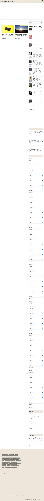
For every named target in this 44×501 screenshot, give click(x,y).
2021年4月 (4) (31, 298)
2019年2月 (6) (31, 362)
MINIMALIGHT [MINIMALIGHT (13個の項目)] (4, 455)
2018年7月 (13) (31, 380)
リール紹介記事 (32, 423)
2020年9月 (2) (31, 315)
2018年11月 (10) (32, 370)
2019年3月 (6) (31, 360)
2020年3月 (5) (31, 330)
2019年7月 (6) (31, 350)
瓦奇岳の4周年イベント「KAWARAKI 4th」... (36, 36)
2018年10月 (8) (31, 372)
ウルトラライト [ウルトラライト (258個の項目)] (7, 460)
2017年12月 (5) (31, 397)
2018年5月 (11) (31, 384)
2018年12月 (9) (31, 367)
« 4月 (29, 445)
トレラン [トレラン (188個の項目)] (10, 463)
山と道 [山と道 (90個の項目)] (3, 467)
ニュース (31, 421)
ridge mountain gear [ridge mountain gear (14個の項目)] (5, 458)
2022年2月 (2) (31, 274)
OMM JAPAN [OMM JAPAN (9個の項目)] (16, 455)
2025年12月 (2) (31, 170)
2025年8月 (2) (31, 177)
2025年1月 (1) (31, 192)
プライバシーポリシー (7, 496)
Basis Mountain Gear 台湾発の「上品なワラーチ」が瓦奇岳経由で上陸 (35, 141)
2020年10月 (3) (31, 313)
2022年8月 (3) (31, 259)
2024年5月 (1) (31, 209)
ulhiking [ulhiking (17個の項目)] (5, 459)
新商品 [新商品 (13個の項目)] (6, 467)
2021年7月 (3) (31, 291)
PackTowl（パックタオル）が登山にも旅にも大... (37, 100)
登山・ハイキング (33, 430)
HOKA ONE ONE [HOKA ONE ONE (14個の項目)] (11, 454)
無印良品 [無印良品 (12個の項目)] (9, 467)
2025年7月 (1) (31, 180)
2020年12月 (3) (31, 308)
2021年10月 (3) (31, 283)
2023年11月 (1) (31, 224)
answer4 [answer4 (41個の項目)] (7, 454)
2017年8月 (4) (31, 407)
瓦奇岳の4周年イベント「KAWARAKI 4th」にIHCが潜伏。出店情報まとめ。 (35, 146)
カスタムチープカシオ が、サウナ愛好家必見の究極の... (37, 84)
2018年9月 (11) (31, 375)
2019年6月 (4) (31, 352)
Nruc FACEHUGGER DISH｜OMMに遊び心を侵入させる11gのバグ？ (35, 136)
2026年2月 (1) (31, 165)
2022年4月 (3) (31, 269)
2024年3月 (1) (31, 214)
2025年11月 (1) (31, 172)
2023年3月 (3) (31, 241)
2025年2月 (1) (31, 190)
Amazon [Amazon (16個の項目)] (3, 454)
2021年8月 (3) (31, 288)
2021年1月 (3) (31, 306)
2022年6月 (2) (31, 264)
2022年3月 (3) (31, 271)
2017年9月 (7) (31, 404)
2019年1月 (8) (31, 365)
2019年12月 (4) (31, 338)
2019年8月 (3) (31, 348)
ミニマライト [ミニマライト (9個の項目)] (9, 464)
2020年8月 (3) (31, 318)
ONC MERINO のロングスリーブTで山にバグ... (37, 69)
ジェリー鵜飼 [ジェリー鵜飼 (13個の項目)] (8, 462)
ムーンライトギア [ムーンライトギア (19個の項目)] (14, 464)
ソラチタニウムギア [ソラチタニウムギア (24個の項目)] (14, 462)
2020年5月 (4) (31, 325)
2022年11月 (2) (31, 251)
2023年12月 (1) (31, 222)
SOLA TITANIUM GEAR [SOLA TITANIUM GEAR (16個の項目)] (13, 458)
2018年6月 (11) (31, 382)
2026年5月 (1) (31, 158)
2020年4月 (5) (31, 328)
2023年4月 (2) (31, 239)
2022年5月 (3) (31, 266)
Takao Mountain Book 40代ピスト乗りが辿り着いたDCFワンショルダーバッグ (35, 150)
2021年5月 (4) (31, 296)
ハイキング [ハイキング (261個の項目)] (13, 463)
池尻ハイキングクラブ (7, 1)
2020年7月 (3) (31, 320)
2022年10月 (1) (31, 254)
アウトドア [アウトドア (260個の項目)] (17, 459)
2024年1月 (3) (31, 219)
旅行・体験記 (32, 426)
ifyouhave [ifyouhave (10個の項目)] (16, 454)
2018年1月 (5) (31, 394)
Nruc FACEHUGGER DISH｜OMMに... (37, 61)
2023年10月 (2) (31, 227)
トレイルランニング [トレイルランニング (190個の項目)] (5, 463)
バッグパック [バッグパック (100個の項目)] (18, 463)
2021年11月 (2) (31, 281)
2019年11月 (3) (31, 340)
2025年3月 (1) (31, 187)
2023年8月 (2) (31, 229)
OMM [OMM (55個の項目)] (8, 455)
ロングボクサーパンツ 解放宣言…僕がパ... (37, 92)
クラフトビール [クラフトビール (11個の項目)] (18, 460)
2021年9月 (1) (31, 286)
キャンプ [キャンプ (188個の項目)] (11, 460)
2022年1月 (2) (31, 276)
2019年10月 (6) (31, 343)
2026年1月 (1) (31, 168)
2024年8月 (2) (31, 202)
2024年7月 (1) (31, 205)
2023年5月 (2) (31, 237)
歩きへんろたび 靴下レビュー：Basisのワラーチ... (37, 53)
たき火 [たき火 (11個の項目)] (13, 459)
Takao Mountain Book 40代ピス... (37, 28)
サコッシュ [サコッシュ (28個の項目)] (3, 462)
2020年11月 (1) (31, 311)
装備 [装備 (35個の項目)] (16, 467)
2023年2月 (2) (31, 244)
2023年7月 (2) (31, 232)
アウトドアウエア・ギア (34, 416)
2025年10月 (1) (31, 175)
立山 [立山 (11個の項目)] (14, 467)
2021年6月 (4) (31, 293)
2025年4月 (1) (31, 185)
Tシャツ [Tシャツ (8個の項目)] (18, 458)
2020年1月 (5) (31, 335)
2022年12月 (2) (31, 249)
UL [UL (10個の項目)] (2, 459)
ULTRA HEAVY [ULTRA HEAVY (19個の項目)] (9, 459)
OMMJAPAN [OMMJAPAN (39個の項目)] (11, 455)
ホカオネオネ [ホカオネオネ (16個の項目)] (4, 464)
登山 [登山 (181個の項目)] (11, 467)
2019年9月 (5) (31, 345)
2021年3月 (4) (31, 301)
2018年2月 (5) (31, 392)
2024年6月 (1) (31, 207)
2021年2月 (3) (31, 303)
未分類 (30, 428)
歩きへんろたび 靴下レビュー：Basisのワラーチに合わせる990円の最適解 (35, 132)
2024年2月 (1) (31, 217)
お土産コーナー (32, 413)
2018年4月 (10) (31, 387)
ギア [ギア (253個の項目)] (14, 460)
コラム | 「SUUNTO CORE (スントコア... (37, 77)
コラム (31, 418)
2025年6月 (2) (31, 182)
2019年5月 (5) (31, 355)
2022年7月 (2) (31, 261)
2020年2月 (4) (31, 333)
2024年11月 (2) (31, 197)
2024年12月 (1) (31, 195)
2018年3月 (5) (31, 389)
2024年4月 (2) (31, 212)
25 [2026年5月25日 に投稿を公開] (29, 444)
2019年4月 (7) (31, 357)
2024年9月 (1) (31, 200)
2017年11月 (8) (31, 399)
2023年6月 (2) (31, 234)
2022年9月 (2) (31, 256)
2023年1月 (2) (31, 246)
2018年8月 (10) (31, 377)
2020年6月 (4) (31, 323)
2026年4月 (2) (31, 160)
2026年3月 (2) (31, 163)
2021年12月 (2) (31, 278)
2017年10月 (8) (31, 402)
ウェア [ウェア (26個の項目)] (3, 460)
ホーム (3, 495)
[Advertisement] (22, 10)
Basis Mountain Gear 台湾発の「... (37, 44)
